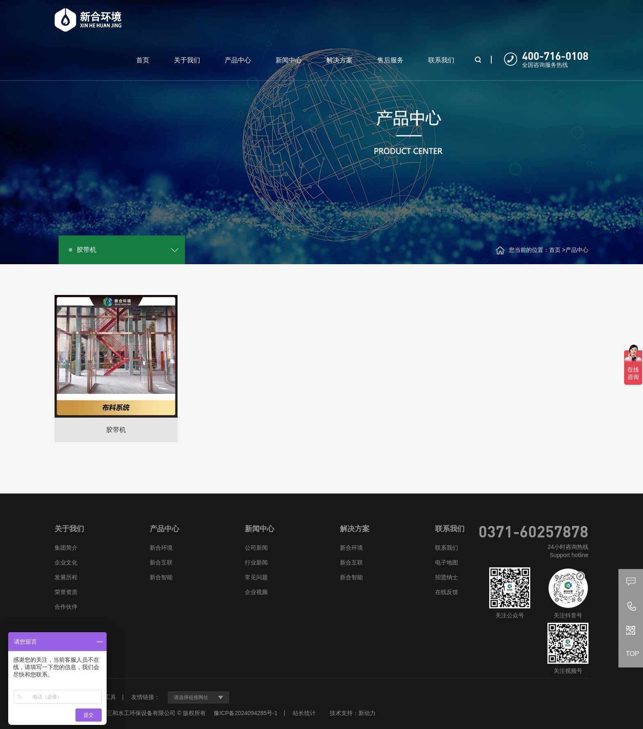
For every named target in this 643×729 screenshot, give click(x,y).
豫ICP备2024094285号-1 (246, 713)
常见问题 (256, 577)
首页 (142, 60)
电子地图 (446, 562)
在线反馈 (446, 592)
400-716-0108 (555, 55)
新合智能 (161, 577)
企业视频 (256, 592)
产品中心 (238, 60)
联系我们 (441, 60)
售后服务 (390, 60)
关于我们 (187, 60)
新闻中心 (289, 60)
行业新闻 (256, 562)
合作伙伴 (66, 606)
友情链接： (145, 697)
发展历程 (66, 577)
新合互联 (161, 562)
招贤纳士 (446, 577)
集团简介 (66, 547)
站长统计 (304, 713)
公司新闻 (256, 547)
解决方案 (339, 60)
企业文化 (66, 562)
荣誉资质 (66, 592)
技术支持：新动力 (353, 713)
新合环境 (161, 547)
